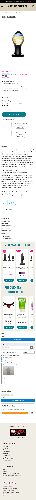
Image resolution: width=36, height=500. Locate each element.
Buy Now (9, 280)
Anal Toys (11, 12)
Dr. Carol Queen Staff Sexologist (11, 475)
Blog (4, 469)
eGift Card (5, 446)
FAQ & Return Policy (8, 459)
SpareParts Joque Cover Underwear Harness (8, 316)
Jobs (4, 496)
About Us (5, 448)
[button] (20, 273)
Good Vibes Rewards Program (11, 492)
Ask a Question (5, 77)
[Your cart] (33, 6)
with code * (18, 1)
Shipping (5, 453)
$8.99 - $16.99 (22, 322)
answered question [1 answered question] (11, 76)
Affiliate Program (7, 486)
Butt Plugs (17, 12)
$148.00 (9, 323)
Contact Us (6, 450)
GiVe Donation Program (9, 490)
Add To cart (14, 114)
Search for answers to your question (12, 344)
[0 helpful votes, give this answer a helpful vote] (5, 378)
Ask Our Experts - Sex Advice (11, 473)
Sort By (20, 352)
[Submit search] (31, 347)
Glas (11, 209)
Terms (4, 457)
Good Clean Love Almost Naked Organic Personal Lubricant (22, 316)
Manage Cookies (7, 460)
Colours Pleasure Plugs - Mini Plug (22, 268)
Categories (4, 12)
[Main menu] (2, 6)
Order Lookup (6, 451)
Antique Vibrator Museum (10, 488)
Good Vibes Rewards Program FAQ (12, 494)
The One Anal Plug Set (8, 267)
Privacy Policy (7, 455)
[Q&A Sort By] (29, 352)
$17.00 (22, 276)
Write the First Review (22, 74)
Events (5, 471)
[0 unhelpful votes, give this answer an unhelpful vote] (5, 382)
